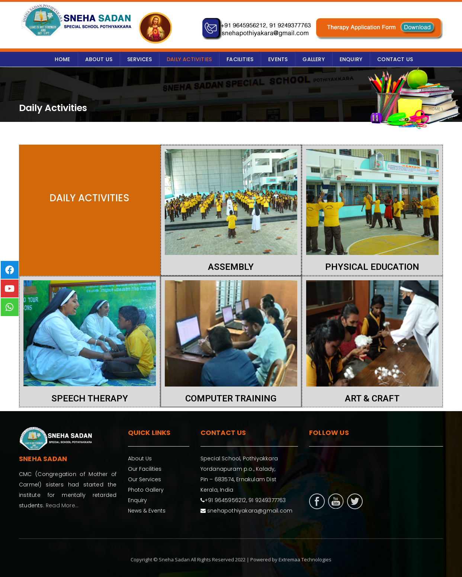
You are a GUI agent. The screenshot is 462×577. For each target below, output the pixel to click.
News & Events (147, 510)
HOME (62, 59)
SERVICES (139, 59)
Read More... (62, 505)
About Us (140, 458)
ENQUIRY (351, 59)
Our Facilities (144, 469)
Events (278, 59)
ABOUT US (99, 59)
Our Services (144, 479)
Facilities (240, 59)
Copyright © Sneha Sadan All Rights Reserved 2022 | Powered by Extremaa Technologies (231, 559)
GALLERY (313, 59)
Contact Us (395, 59)
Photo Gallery (146, 490)
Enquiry (137, 500)
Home (434, 108)
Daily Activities (189, 59)
